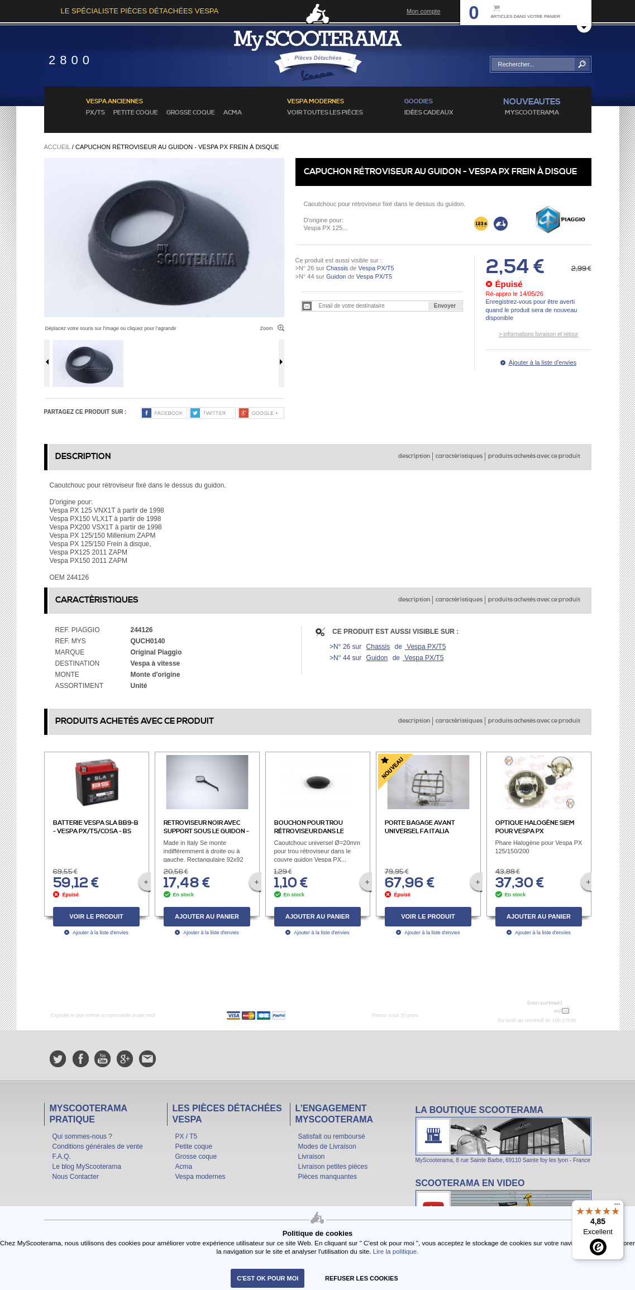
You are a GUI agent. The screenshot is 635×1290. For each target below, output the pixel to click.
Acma (232, 113)
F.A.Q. (61, 1156)
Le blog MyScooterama (86, 1166)
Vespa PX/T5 (375, 268)
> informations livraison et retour (539, 334)
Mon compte (424, 11)
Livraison (311, 1156)
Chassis (337, 268)
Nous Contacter (75, 1177)
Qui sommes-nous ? (82, 1136)
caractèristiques (459, 456)
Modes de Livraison (327, 1146)
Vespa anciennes (114, 102)
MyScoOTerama (532, 113)
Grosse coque (190, 113)
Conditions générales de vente (97, 1146)
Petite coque (135, 113)
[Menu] (617, 1206)
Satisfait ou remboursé (331, 1136)
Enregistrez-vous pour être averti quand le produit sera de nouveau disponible (531, 309)
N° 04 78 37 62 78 (526, 1010)
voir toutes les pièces (325, 113)
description (414, 456)
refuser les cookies (361, 1278)
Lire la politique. (396, 1251)
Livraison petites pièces (333, 1166)
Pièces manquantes (327, 1177)
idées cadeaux (428, 113)
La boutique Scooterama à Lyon (503, 1134)
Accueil (57, 147)
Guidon (336, 276)
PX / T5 (186, 1136)
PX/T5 (95, 113)
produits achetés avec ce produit (534, 456)
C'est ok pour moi (267, 1278)
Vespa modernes (200, 1177)
